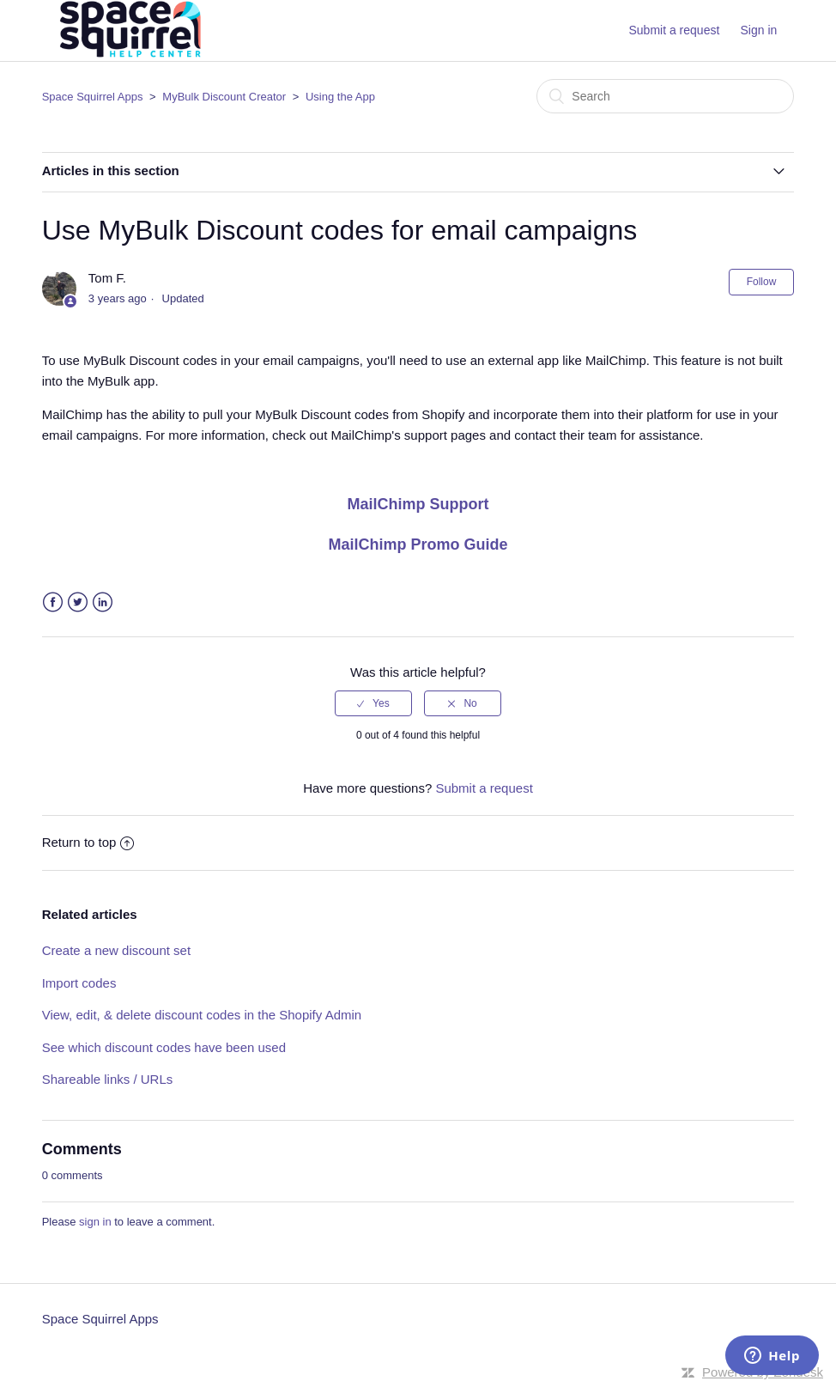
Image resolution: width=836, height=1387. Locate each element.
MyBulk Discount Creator (224, 96)
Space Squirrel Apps (92, 96)
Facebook (53, 602)
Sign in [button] (759, 30)
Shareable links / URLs (107, 1079)
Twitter (77, 602)
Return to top (88, 842)
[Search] (665, 96)
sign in (95, 1221)
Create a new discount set (116, 950)
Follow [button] (762, 282)
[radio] (373, 703)
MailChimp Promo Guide (417, 544)
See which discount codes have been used (164, 1047)
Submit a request (673, 30)
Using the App (340, 96)
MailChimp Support (418, 504)
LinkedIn (102, 602)
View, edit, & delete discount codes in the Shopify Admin (201, 1014)
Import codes (79, 983)
